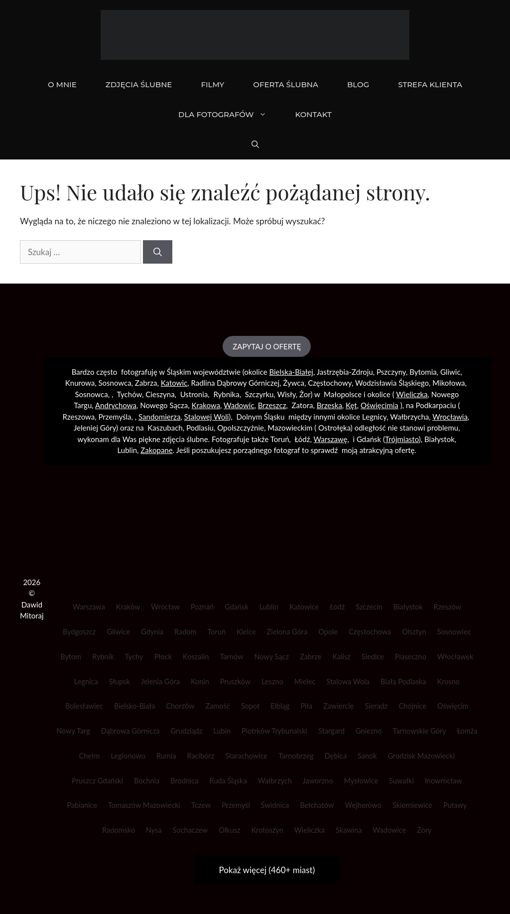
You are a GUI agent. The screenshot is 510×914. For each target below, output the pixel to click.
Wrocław (165, 607)
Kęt (351, 405)
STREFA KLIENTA (430, 84)
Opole (328, 631)
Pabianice (82, 805)
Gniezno (369, 731)
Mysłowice (361, 780)
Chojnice (412, 706)
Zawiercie (338, 706)
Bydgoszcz (79, 631)
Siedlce (373, 656)
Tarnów (231, 656)
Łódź (337, 607)
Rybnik (103, 656)
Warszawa (89, 607)
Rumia (166, 756)
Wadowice (389, 830)
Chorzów (180, 706)
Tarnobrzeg (296, 756)
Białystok (408, 607)
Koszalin (196, 656)
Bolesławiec (84, 706)
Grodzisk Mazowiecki (421, 756)
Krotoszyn (267, 830)
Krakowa (206, 405)
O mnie (62, 84)
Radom (185, 631)
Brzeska (329, 405)
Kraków (128, 607)
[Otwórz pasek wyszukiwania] (255, 144)
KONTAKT (313, 114)
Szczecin (369, 607)
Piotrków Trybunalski (274, 731)
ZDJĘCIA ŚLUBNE (139, 84)
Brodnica (184, 780)
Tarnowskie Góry (419, 731)
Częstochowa (370, 631)
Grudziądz (186, 731)
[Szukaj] (157, 252)
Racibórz (200, 756)
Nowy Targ (73, 731)
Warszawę (331, 439)
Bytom (70, 656)
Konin (200, 681)
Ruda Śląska (228, 780)
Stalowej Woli (206, 416)
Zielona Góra (287, 631)
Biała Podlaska (403, 681)
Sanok (367, 756)
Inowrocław (443, 780)
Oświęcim (453, 706)
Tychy (134, 656)
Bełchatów (317, 805)
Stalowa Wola (348, 681)
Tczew (201, 805)
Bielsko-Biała (134, 706)
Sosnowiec (454, 631)
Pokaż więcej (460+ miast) (267, 870)
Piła (306, 706)
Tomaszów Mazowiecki (144, 805)
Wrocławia (450, 416)
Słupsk (119, 681)
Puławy (455, 805)
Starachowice (246, 756)
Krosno (448, 681)
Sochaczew (190, 830)
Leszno (272, 681)
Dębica (336, 756)
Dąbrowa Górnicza (130, 731)
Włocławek (455, 656)
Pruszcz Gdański (97, 780)
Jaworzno (318, 780)
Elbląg (279, 706)
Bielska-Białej (291, 371)
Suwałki (401, 780)
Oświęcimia (379, 405)
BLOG (358, 84)
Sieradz (376, 706)
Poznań (202, 607)
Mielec (305, 681)
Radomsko (118, 830)
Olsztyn (414, 631)
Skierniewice (412, 805)
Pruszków (235, 681)
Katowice (304, 607)
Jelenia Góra (160, 681)
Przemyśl (236, 805)
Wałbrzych (275, 780)
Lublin (268, 607)
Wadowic (239, 405)
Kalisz (341, 656)
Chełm (89, 756)
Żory (424, 830)
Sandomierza (159, 416)
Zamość (217, 706)
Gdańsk (237, 607)
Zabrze (310, 656)
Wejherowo (363, 805)
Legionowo (128, 756)
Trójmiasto (402, 439)
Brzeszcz (272, 405)
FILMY (212, 84)
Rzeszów (447, 607)
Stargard (331, 731)
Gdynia (152, 631)
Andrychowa (115, 405)
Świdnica (275, 805)
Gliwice (118, 631)
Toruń (217, 631)
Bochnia (146, 780)
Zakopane (156, 450)
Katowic (174, 382)
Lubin (222, 731)
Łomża (467, 731)
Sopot (250, 706)
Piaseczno (410, 656)
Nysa (154, 830)
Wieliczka (411, 394)
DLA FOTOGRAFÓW (229, 115)
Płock (163, 656)
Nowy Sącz (271, 656)
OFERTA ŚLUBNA (285, 84)
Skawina (349, 830)
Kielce (246, 631)
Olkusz (229, 830)
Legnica (86, 681)
